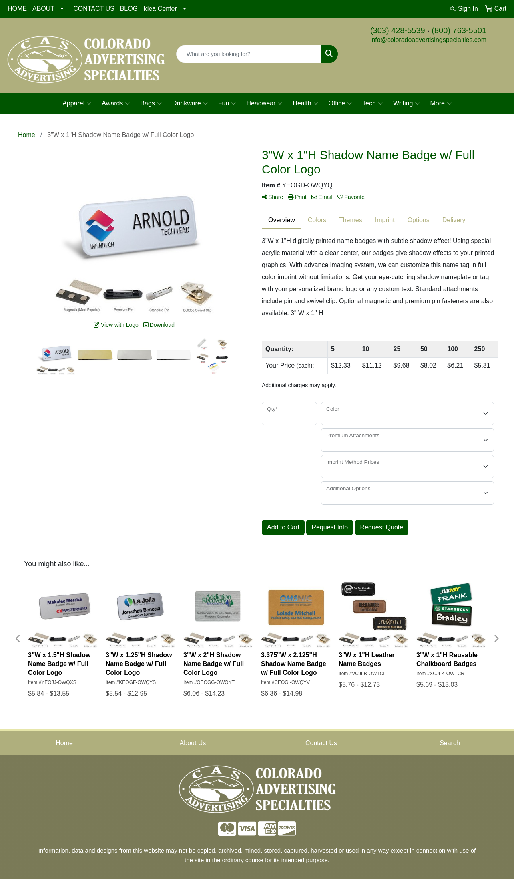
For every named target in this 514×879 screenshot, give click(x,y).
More (440, 103)
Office (340, 103)
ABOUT (43, 8)
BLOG (129, 8)
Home (64, 743)
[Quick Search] (248, 54)
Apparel (76, 103)
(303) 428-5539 (397, 30)
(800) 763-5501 (459, 30)
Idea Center (160, 8)
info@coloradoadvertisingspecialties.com (428, 39)
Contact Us (321, 743)
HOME (17, 8)
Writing (406, 103)
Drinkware (190, 103)
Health (305, 103)
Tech (372, 103)
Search (450, 743)
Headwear (264, 103)
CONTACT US (93, 8)
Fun (227, 103)
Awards (116, 103)
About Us (193, 743)
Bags (150, 103)
